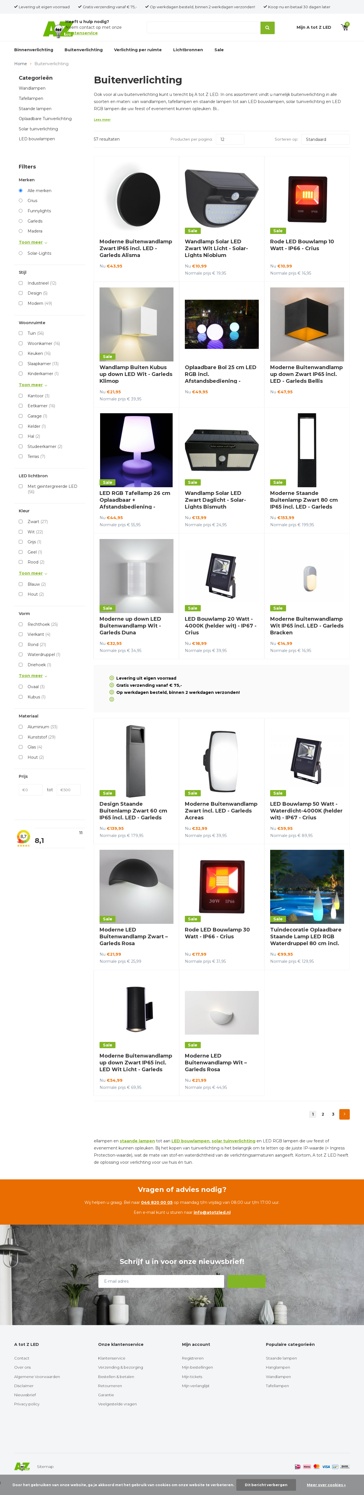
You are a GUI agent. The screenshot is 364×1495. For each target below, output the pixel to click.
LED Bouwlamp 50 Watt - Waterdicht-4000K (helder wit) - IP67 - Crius (306, 820)
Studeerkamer (45, 455)
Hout (36, 603)
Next (344, 1123)
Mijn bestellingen (197, 1376)
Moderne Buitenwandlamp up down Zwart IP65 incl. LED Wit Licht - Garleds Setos (136, 1075)
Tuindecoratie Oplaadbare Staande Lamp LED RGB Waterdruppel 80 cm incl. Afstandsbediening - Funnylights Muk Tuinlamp (306, 953)
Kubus (37, 706)
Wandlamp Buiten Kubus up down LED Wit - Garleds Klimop (136, 384)
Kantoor (38, 405)
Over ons (22, 1376)
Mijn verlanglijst (196, 1395)
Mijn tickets (192, 1386)
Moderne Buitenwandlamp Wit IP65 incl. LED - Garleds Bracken (307, 635)
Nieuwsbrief (25, 1404)
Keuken (39, 362)
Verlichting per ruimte (138, 56)
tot (50, 799)
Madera (35, 240)
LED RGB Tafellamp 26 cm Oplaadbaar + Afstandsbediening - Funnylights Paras (135, 512)
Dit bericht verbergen (266, 1485)
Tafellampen (31, 107)
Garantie (106, 1404)
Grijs (34, 551)
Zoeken (266, 30)
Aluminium (42, 736)
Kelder (37, 435)
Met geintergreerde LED (52, 498)
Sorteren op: (286, 148)
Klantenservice (111, 1367)
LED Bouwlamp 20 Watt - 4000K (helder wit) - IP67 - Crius (221, 635)
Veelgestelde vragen (117, 1413)
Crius (32, 210)
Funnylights (39, 220)
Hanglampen (278, 1376)
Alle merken (39, 200)
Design (37, 302)
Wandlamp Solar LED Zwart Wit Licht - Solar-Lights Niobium (216, 258)
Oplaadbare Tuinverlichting (45, 128)
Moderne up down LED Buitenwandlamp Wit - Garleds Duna (130, 635)
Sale (219, 56)
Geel (35, 561)
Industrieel (42, 292)
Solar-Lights (39, 262)
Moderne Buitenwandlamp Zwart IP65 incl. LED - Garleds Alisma (136, 258)
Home (20, 73)
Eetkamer (41, 415)
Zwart (38, 531)
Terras (36, 465)
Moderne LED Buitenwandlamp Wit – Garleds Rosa (216, 1072)
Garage (37, 425)
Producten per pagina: (192, 148)
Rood (36, 571)
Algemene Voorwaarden (37, 1386)
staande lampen (137, 1150)
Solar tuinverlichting (38, 138)
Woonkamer (44, 352)
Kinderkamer (43, 383)
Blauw (37, 593)
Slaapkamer (43, 373)
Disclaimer (24, 1395)
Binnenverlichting (33, 56)
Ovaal (36, 696)
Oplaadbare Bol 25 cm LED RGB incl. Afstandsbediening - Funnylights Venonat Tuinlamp (221, 390)
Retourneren (110, 1395)
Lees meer (102, 129)
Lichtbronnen (188, 56)
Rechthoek (43, 633)
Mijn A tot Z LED (314, 30)
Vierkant (39, 643)
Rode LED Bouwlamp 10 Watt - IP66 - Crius (302, 254)
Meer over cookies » (326, 1485)
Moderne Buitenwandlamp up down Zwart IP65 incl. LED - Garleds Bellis (306, 384)
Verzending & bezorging (120, 1376)
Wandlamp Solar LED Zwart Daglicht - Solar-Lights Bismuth (215, 509)
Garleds (35, 230)
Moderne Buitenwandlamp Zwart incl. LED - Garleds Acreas (221, 820)
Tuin (36, 342)
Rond (37, 654)
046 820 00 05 (157, 1211)
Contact (21, 1367)
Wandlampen (32, 97)
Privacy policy (27, 1413)
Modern (40, 312)
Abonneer (247, 1290)
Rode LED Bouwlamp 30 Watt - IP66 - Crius (217, 942)
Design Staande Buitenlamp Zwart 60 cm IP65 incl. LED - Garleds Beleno (133, 823)
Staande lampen (35, 118)
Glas (35, 756)
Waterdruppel (44, 664)
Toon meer (31, 251)
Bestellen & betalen (116, 1386)
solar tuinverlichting (233, 1150)
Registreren (193, 1367)
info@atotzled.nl (212, 1221)
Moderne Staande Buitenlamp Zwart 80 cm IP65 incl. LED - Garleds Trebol (304, 512)
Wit (35, 541)
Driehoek (39, 674)
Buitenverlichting (84, 56)
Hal (34, 445)
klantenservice (81, 36)
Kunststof (41, 746)
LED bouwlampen (37, 148)
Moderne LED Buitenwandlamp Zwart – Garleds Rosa (134, 946)
